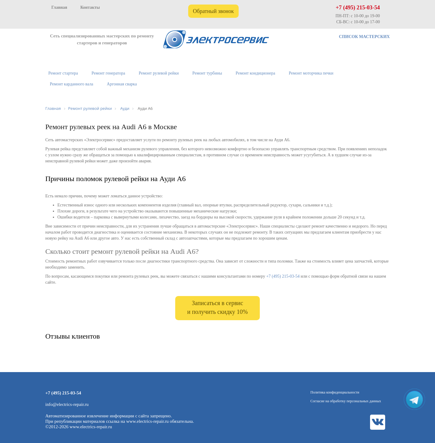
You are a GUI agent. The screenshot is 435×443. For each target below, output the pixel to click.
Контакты (90, 7)
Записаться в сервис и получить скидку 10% (217, 307)
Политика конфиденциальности (335, 392)
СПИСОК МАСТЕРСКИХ (364, 36)
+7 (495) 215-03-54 (358, 8)
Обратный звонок (213, 11)
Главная (59, 7)
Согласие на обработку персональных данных (346, 401)
